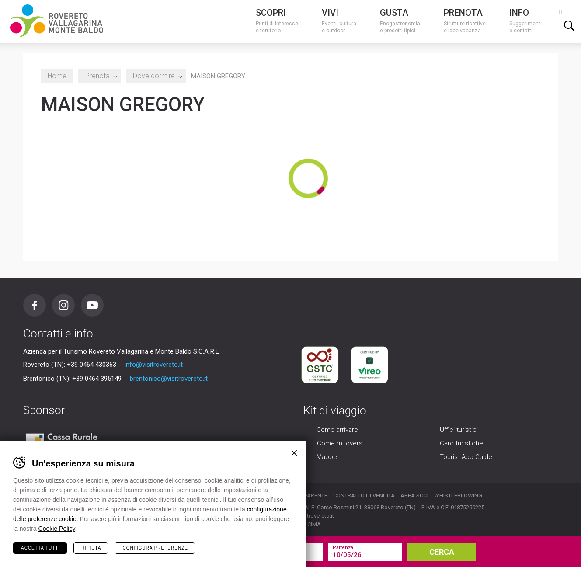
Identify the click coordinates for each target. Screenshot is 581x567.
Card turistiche (461, 444)
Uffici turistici (459, 430)
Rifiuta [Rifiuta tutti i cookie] (91, 548)
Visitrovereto (57, 20)
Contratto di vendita (364, 495)
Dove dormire (156, 76)
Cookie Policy (56, 528)
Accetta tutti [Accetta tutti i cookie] (40, 548)
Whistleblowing (458, 495)
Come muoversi (340, 444)
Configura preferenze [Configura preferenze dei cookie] (155, 548)
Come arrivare (337, 430)
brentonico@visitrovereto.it (169, 379)
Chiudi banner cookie (294, 453)
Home (57, 76)
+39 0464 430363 (91, 365)
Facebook (34, 305)
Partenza (343, 547)
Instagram (63, 305)
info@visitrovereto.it (154, 365)
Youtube (92, 305)
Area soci (414, 495)
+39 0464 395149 (97, 379)
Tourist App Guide (466, 457)
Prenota (99, 76)
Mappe (327, 457)
